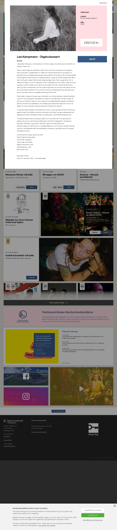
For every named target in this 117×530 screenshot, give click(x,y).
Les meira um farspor (46, 525)
